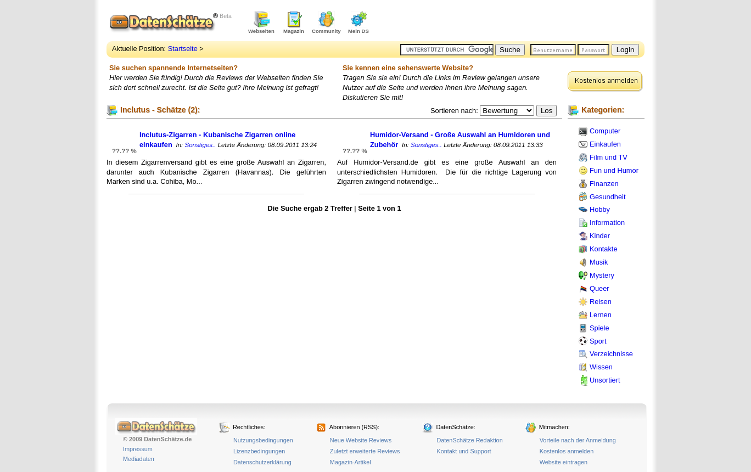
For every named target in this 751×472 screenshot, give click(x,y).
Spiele (599, 328)
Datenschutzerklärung (262, 462)
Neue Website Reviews (360, 440)
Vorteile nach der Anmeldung (578, 440)
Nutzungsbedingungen (263, 440)
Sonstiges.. (200, 145)
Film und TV (608, 157)
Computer (605, 131)
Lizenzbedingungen (259, 451)
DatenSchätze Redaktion (469, 440)
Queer (599, 288)
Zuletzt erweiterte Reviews (365, 451)
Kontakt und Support (463, 451)
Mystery (602, 275)
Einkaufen (605, 144)
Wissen (601, 367)
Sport (598, 341)
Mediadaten (138, 459)
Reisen (601, 301)
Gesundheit (607, 197)
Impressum (138, 449)
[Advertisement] (516, 21)
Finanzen (604, 183)
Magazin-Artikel (350, 462)
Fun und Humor (614, 170)
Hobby (600, 209)
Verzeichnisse (611, 354)
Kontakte (604, 249)
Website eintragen (563, 462)
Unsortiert (605, 380)
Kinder (600, 236)
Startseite (183, 48)
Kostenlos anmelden (567, 451)
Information (607, 222)
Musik (599, 262)
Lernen (601, 315)
